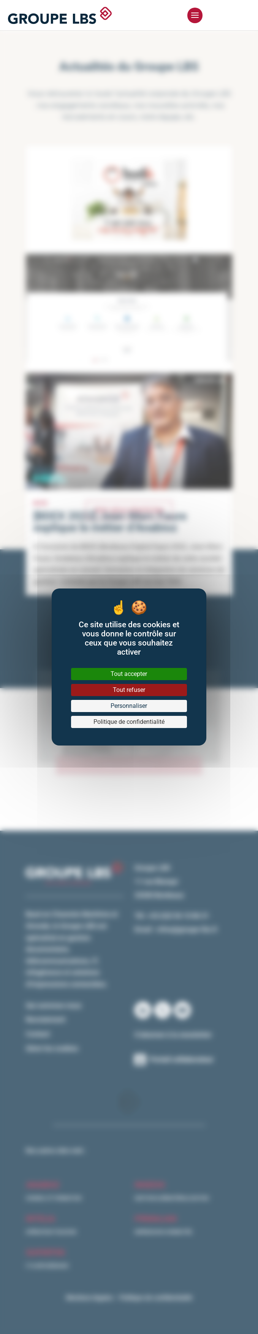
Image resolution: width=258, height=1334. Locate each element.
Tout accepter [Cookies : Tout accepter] (129, 673)
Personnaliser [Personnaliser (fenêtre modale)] (129, 705)
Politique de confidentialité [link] (129, 721)
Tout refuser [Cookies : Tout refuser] (129, 689)
